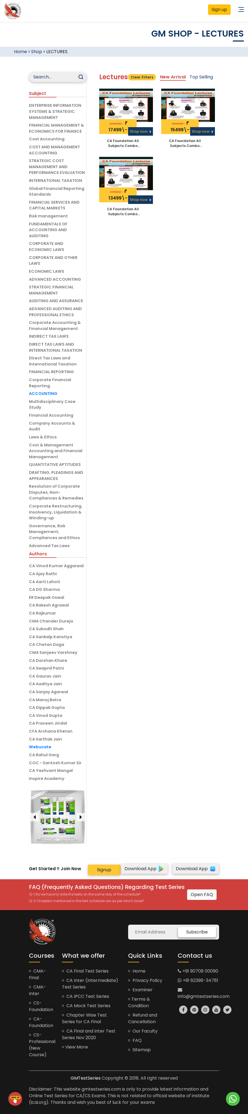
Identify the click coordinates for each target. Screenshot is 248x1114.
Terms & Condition (139, 1002)
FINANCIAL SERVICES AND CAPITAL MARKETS (54, 205)
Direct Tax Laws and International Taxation (53, 361)
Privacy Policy (145, 980)
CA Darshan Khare (48, 660)
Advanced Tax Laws (49, 545)
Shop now (140, 131)
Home (20, 51)
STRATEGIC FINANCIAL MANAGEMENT (51, 290)
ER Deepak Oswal (46, 597)
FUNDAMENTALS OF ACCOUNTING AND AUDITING (48, 230)
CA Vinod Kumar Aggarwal (56, 566)
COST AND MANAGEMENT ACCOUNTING (54, 150)
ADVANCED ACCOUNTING (55, 279)
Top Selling (201, 77)
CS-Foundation (41, 1006)
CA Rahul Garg (44, 755)
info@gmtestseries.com (204, 993)
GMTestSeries (86, 1078)
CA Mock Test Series (86, 1006)
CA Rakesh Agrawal (49, 605)
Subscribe (197, 932)
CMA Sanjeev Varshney (53, 652)
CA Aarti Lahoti (44, 582)
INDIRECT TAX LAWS (49, 336)
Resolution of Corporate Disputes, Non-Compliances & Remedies (56, 492)
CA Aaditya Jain (45, 684)
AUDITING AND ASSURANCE (56, 301)
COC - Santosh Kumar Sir (55, 763)
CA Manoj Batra (45, 700)
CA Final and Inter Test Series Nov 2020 (88, 1034)
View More (75, 1047)
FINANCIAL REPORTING (51, 372)
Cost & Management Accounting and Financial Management (55, 451)
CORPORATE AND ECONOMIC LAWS (46, 246)
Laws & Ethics (43, 437)
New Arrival (173, 77)
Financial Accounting (51, 415)
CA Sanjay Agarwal (48, 692)
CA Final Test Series (85, 971)
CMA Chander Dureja (51, 621)
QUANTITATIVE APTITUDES (55, 464)
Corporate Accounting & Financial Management (55, 325)
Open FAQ (202, 894)
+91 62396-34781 (198, 980)
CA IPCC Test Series (85, 996)
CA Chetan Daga (46, 644)
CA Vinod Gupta (45, 715)
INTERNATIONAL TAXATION (55, 180)
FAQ (135, 1040)
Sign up (219, 9)
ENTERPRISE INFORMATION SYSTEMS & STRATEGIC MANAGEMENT (55, 111)
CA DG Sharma (44, 589)
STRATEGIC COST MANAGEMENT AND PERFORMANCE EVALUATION (57, 166)
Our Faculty (143, 1031)
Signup (104, 870)
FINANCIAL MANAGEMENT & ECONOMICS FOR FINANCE (56, 128)
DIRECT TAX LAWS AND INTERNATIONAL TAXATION (55, 347)
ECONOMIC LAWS (46, 271)
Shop (36, 51)
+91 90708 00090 (198, 971)
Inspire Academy (46, 778)
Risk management (48, 216)
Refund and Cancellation (142, 1018)
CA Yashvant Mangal (51, 770)
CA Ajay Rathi (43, 574)
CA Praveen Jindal (48, 723)
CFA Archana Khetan (50, 731)
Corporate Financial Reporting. (50, 383)
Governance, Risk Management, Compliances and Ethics (54, 531)
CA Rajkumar (42, 613)
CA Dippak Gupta (47, 707)
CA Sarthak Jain (45, 739)
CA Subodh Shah (46, 629)
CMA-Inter (37, 990)
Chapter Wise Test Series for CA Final (84, 1018)
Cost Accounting (46, 139)
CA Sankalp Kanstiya (50, 637)
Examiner (140, 990)
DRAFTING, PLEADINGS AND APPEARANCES (56, 475)
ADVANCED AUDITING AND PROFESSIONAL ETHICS (55, 312)
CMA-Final (37, 974)
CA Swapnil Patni (46, 668)
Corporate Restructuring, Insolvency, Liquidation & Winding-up (55, 512)
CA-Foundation (41, 1022)
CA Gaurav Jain (45, 676)
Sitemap (139, 1050)
